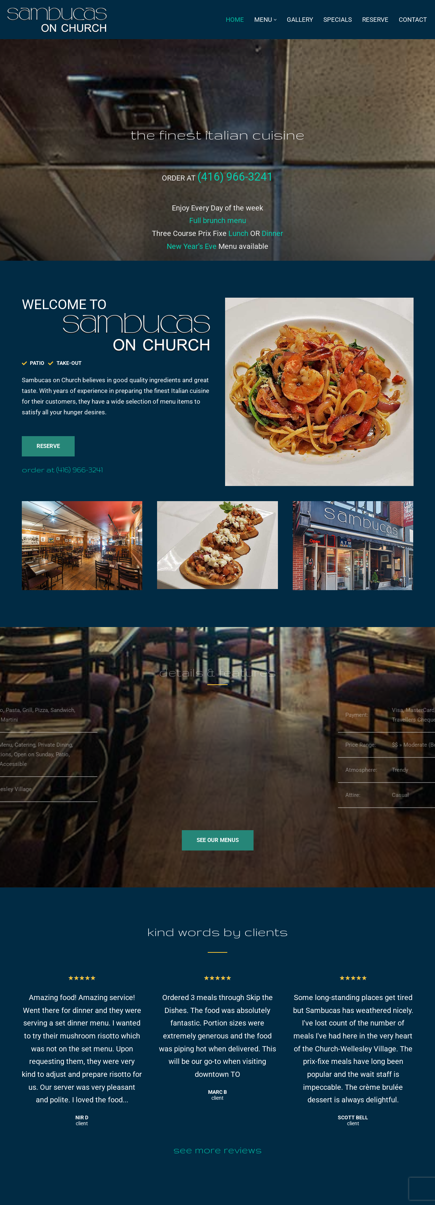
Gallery (300, 19)
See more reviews (217, 1149)
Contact (413, 19)
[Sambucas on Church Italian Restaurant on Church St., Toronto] (59, 19)
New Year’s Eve (192, 257)
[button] (275, 19)
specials (337, 19)
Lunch (238, 244)
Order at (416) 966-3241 (62, 469)
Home (235, 19)
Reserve (375, 19)
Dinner (272, 244)
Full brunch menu (217, 231)
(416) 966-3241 (235, 187)
